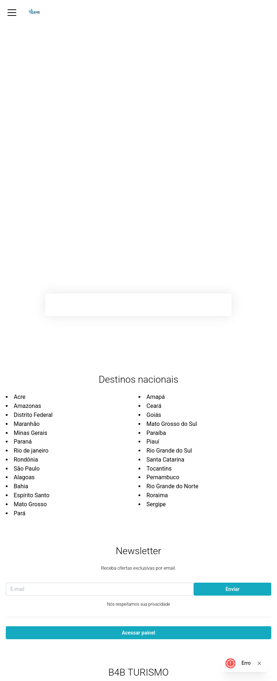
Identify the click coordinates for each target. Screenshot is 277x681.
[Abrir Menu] (12, 12)
